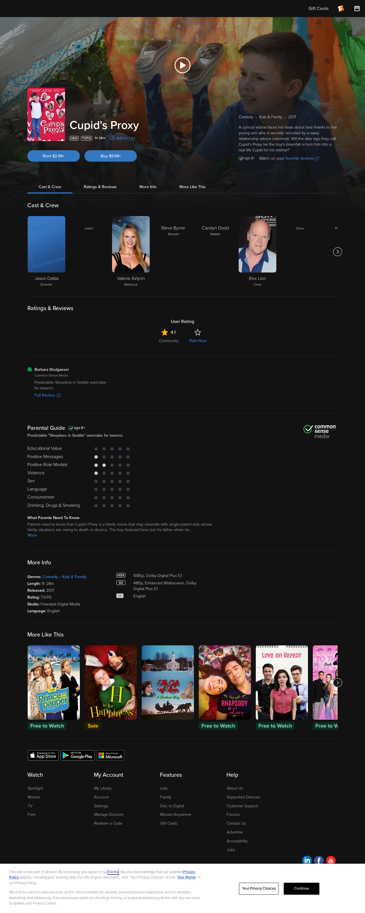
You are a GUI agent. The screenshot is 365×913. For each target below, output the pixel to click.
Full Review (47, 395)
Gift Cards (168, 823)
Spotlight (35, 788)
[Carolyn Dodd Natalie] (215, 252)
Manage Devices (108, 814)
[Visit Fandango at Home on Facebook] (319, 861)
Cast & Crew (50, 186)
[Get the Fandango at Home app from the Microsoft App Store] (110, 755)
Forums (233, 814)
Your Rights (186, 877)
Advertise (235, 832)
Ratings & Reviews (100, 186)
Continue (301, 888)
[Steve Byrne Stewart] (173, 252)
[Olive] (300, 252)
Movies (34, 797)
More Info (148, 186)
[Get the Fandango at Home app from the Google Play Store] (77, 755)
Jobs (231, 849)
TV (30, 806)
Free (32, 814)
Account (101, 797)
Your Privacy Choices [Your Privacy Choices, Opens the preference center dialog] (259, 888)
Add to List (125, 138)
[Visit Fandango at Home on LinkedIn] (307, 861)
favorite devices (302, 158)
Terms (113, 872)
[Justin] (89, 252)
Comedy (50, 576)
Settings (101, 806)
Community (169, 340)
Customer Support (242, 806)
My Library (103, 788)
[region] (182, 888)
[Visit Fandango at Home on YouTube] (331, 861)
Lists (164, 788)
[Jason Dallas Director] (46, 252)
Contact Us (236, 823)
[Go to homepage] (39, 8)
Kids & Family (74, 576)
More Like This (192, 186)
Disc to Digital (172, 806)
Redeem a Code (108, 823)
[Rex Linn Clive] (257, 252)
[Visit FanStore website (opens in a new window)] (357, 8)
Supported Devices (243, 797)
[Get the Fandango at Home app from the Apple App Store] (43, 755)
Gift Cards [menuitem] (318, 8)
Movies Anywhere (175, 814)
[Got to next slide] (337, 252)
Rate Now (197, 340)
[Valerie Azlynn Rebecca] (131, 252)
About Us (235, 788)
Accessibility (237, 841)
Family (165, 797)
